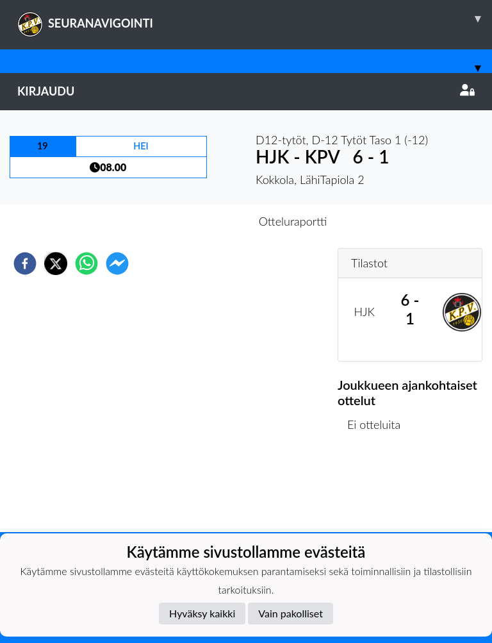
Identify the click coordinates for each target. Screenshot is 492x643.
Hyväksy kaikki (202, 613)
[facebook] (25, 263)
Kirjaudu (246, 91)
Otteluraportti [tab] (293, 221)
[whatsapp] (86, 263)
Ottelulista (379, 489)
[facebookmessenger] (117, 263)
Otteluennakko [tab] (201, 221)
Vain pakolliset (290, 613)
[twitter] (55, 263)
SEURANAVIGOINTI (254, 18)
